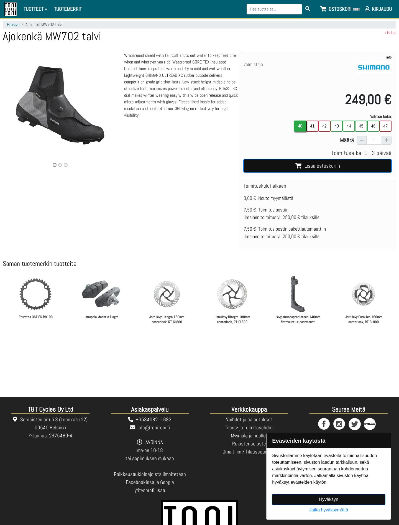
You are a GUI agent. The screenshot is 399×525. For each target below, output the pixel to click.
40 (300, 126)
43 (336, 126)
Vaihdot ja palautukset (249, 419)
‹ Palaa (390, 32)
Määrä (347, 140)
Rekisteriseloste (249, 443)
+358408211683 (153, 419)
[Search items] (308, 9)
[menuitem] (68, 9)
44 (349, 126)
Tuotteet (36, 9)
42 (324, 126)
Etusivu (13, 24)
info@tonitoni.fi (153, 427)
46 (373, 126)
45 (361, 126)
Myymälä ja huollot (249, 435)
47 (385, 126)
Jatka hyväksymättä (328, 510)
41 (312, 126)
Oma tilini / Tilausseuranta (249, 451)
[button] (11, 110)
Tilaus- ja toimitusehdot (249, 427)
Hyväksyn (328, 499)
